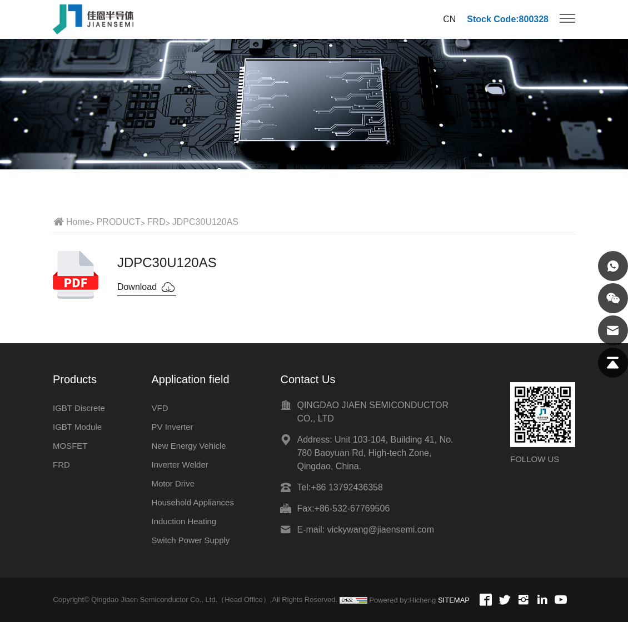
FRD (156, 222)
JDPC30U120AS (205, 222)
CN (449, 19)
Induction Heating (183, 521)
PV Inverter (172, 427)
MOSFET (70, 445)
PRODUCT (119, 222)
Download (146, 287)
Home (78, 222)
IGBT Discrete (79, 408)
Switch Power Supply (190, 540)
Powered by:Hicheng (402, 600)
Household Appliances (192, 502)
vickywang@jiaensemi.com (380, 529)
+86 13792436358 (346, 487)
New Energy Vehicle (188, 445)
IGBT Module (77, 427)
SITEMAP (454, 600)
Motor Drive (173, 483)
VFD (159, 408)
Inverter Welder (179, 464)
